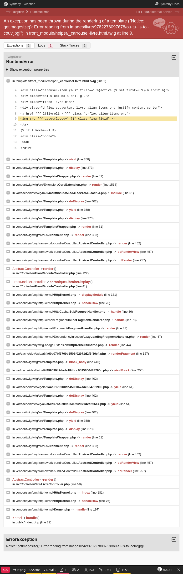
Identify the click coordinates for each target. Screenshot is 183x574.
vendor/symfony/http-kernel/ (46, 294)
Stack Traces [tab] (73, 45)
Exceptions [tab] (19, 45)
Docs (167, 4)
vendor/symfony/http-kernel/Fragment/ (63, 320)
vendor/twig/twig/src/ (40, 159)
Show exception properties (29, 69)
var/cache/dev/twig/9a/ (63, 387)
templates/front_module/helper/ (56, 81)
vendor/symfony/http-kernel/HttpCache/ (61, 311)
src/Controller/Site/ (43, 484)
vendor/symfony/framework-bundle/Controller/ (64, 243)
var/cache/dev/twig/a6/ (61, 353)
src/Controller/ (46, 273)
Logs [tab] (45, 45)
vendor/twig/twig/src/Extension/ (51, 184)
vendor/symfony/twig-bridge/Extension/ (60, 345)
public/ (28, 522)
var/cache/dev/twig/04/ (61, 193)
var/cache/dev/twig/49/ (63, 370)
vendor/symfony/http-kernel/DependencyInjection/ (76, 336)
